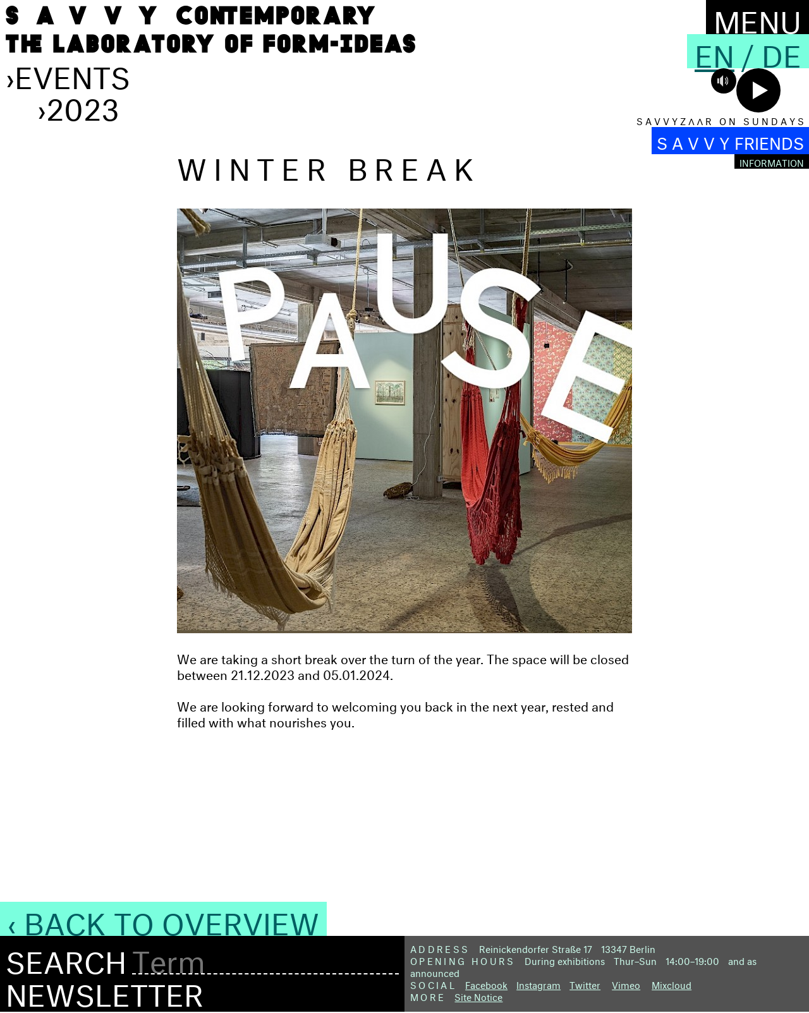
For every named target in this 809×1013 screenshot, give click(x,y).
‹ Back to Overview (163, 919)
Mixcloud (671, 983)
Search (66, 958)
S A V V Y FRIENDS (730, 141)
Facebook (486, 983)
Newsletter (105, 990)
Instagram (538, 983)
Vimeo (626, 983)
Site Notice (478, 995)
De (781, 51)
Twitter (584, 983)
